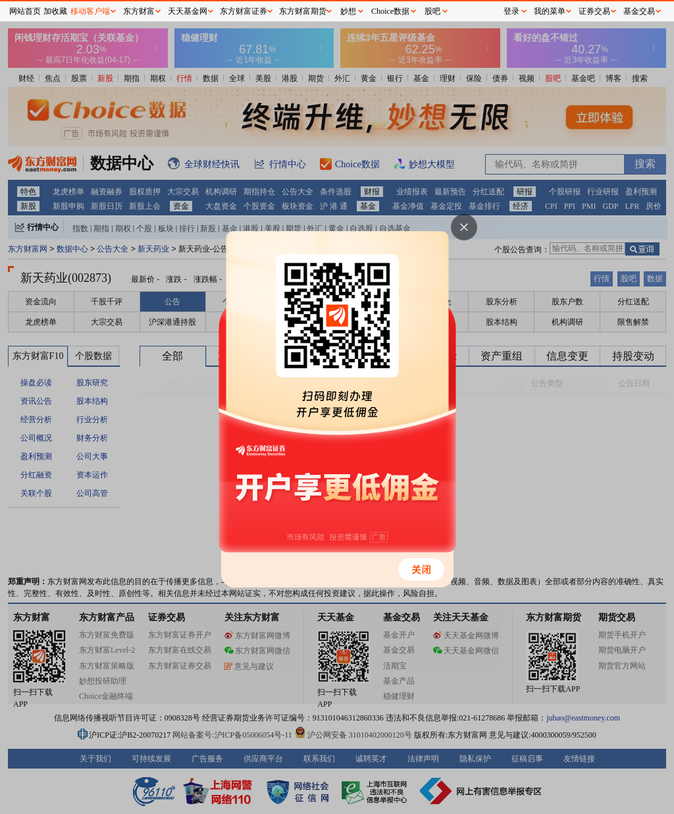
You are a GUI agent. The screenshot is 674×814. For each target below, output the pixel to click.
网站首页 (25, 11)
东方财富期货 (302, 11)
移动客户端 (90, 11)
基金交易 (639, 11)
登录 (511, 11)
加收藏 (55, 11)
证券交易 (594, 11)
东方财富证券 (243, 11)
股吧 (432, 11)
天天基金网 (187, 11)
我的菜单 (549, 11)
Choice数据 (390, 11)
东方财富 (139, 11)
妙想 (348, 11)
